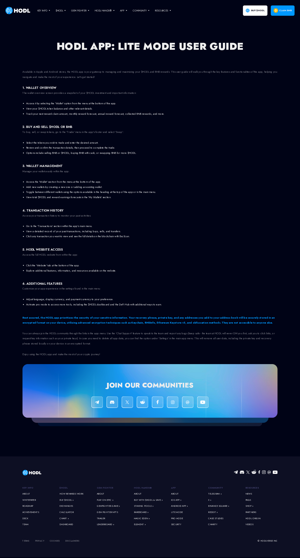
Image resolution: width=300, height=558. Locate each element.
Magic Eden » (142, 518)
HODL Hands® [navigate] (103, 10)
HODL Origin (253, 518)
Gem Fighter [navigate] (79, 10)
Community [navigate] (140, 10)
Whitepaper (29, 500)
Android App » (179, 506)
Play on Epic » (105, 500)
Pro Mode (177, 518)
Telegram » (214, 494)
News (248, 494)
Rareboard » (141, 512)
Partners (250, 512)
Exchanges (66, 506)
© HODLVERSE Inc (268, 541)
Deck (25, 518)
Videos (249, 524)
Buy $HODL (257, 10)
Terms (26, 541)
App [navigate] (122, 10)
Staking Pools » (144, 506)
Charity (212, 524)
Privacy (40, 541)
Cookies (55, 541)
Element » (140, 524)
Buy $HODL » (66, 500)
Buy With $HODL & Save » (148, 500)
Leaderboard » (105, 524)
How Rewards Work (71, 494)
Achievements (30, 512)
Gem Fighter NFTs (107, 512)
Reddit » (213, 512)
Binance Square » (218, 506)
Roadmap (27, 506)
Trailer (101, 518)
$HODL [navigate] (59, 10)
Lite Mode (177, 512)
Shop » (249, 506)
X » (209, 500)
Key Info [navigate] (42, 10)
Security (176, 524)
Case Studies (215, 518)
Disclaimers (72, 541)
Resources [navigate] (161, 10)
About (26, 494)
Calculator (66, 512)
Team (25, 524)
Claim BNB (285, 10)
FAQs (248, 500)
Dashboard (66, 524)
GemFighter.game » (108, 506)
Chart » (64, 518)
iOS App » (176, 500)
